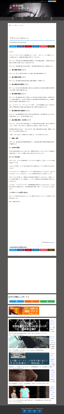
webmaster (51, 242)
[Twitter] (13, 46)
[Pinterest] (28, 46)
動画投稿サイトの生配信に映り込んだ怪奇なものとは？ (52, 374)
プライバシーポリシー (33, 1)
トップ (11, 25)
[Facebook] (20, 46)
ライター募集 (40, 1)
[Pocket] (43, 46)
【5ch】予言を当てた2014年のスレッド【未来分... (52, 324)
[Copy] (51, 46)
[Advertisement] (32, 31)
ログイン (46, 1)
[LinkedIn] (36, 46)
